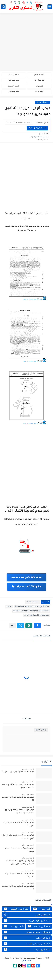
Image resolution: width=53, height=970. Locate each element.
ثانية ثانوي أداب (27, 938)
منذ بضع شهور (27, 769)
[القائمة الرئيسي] (49, 6)
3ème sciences (42, 102)
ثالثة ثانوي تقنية (27, 950)
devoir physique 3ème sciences (36, 616)
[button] (37, 625)
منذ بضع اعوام (27, 782)
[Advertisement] (26, 42)
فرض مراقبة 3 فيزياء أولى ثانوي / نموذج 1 (18, 888)
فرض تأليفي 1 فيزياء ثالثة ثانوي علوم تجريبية (32, 607)
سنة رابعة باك (14, 80)
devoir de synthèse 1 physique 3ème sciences (31, 611)
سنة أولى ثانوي (39, 75)
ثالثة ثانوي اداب (14, 926)
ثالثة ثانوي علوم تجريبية (27, 921)
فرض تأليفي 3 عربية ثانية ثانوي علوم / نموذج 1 (19, 850)
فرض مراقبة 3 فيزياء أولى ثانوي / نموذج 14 (18, 799)
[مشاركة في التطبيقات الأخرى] (12, 625)
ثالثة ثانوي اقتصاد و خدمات (27, 944)
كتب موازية (39, 86)
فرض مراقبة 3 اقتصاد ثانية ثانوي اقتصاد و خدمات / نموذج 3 (17, 786)
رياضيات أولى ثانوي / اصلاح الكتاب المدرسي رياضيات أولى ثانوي (20, 862)
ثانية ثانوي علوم (27, 915)
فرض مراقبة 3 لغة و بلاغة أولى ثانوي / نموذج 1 (18, 824)
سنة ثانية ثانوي (13, 75)
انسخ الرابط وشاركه (37, 128)
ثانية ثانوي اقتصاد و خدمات (27, 932)
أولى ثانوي (41, 909)
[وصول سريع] (5, 914)
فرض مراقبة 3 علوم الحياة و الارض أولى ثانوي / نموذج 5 (18, 837)
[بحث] (3, 6)
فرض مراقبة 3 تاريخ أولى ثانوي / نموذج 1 (18, 772)
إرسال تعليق (40, 730)
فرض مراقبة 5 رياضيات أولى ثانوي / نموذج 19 (19, 875)
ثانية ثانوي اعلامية (39, 926)
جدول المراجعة (14, 92)
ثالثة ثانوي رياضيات (16, 909)
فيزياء (9, 607)
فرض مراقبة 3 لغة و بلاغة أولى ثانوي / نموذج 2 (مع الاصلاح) (18, 812)
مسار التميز (26, 961)
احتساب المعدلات (14, 86)
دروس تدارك (39, 92)
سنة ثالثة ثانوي (39, 80)
